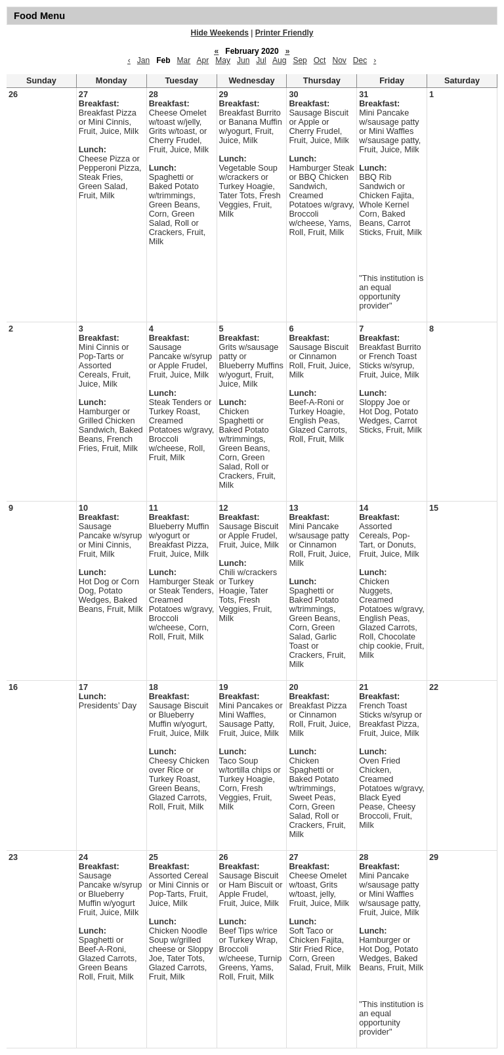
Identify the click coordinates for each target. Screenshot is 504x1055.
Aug (279, 60)
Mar (184, 60)
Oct (320, 60)
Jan (143, 60)
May (222, 60)
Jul (261, 60)
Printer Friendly (284, 32)
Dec (360, 60)
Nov (339, 60)
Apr (203, 60)
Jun (243, 60)
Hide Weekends (220, 32)
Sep (299, 60)
